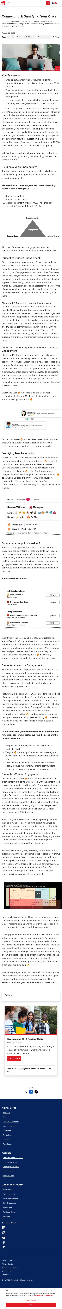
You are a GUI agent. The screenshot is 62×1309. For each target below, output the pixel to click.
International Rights (10, 1198)
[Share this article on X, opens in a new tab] (25, 1092)
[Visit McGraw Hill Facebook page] (3, 1242)
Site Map (5, 1275)
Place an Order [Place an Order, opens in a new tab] (8, 1176)
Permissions (7, 1207)
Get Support (7, 1171)
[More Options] (59, 3)
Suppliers (6, 1216)
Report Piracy (7, 1271)
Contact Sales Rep (10, 1162)
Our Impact (7, 1140)
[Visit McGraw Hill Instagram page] (3, 1233)
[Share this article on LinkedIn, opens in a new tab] (31, 1092)
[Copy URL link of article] (36, 1092)
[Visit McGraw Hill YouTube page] (3, 1237)
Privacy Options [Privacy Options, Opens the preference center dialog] (31, 1300)
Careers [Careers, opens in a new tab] (6, 1117)
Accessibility (8, 1190)
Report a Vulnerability (10, 1268)
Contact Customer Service (13, 1158)
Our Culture (7, 1135)
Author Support (9, 1194)
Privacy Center (7, 1264)
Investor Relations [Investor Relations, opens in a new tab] (10, 1126)
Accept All (31, 1305)
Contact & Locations (11, 1122)
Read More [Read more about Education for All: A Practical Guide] (14, 1058)
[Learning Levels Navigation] (9, 3)
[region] (31, 1298)
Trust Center (7, 1144)
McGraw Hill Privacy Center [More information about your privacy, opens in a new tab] (44, 1295)
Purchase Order (9, 1212)
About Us (6, 1113)
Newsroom (7, 1131)
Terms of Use (7, 1260)
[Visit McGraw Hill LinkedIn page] (3, 1228)
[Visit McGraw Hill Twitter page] (3, 1247)
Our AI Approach (9, 1203)
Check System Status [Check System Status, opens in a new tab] (11, 1167)
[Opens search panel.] (48, 3)
